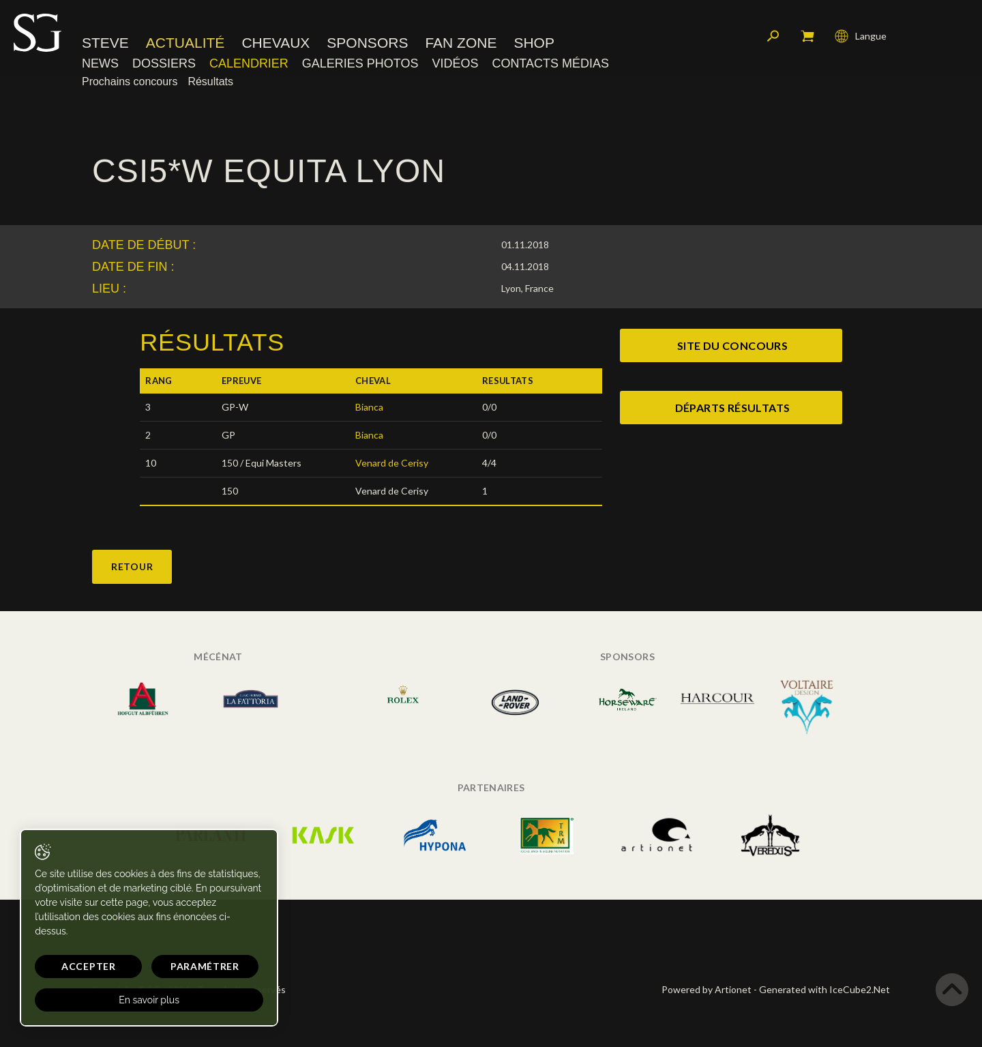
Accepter (80, 966)
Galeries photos (360, 65)
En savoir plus (131, 999)
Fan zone (460, 44)
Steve (105, 44)
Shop (534, 44)
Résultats (210, 83)
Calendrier (248, 65)
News (100, 65)
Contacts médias (550, 65)
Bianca (369, 407)
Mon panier (807, 37)
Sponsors (367, 44)
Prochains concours (129, 83)
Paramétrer (177, 966)
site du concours (732, 345)
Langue (861, 37)
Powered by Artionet (706, 989)
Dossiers (164, 65)
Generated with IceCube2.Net (824, 989)
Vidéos (455, 65)
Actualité (185, 44)
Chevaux (275, 44)
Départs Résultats (732, 407)
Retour (132, 566)
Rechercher (773, 37)
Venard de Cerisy (391, 463)
